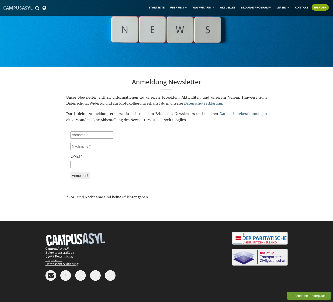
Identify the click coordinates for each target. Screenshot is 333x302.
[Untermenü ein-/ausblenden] (186, 7)
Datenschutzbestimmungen (243, 114)
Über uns (177, 7)
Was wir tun (202, 7)
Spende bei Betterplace (309, 296)
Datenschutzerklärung (203, 103)
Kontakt (301, 7)
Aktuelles (227, 7)
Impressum (53, 260)
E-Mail (76, 156)
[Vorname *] (92, 135)
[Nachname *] (92, 146)
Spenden (320, 7)
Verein (281, 7)
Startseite (157, 7)
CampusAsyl (18, 8)
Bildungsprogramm (255, 7)
